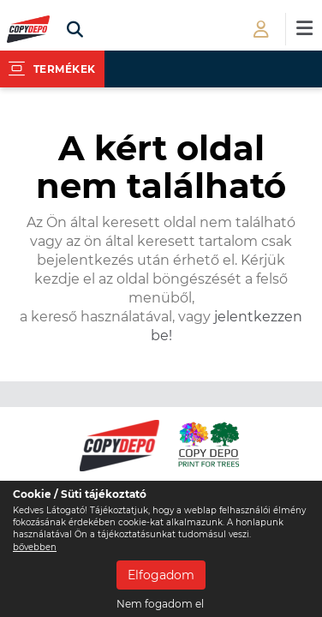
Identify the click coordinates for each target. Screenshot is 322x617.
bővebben (35, 547)
